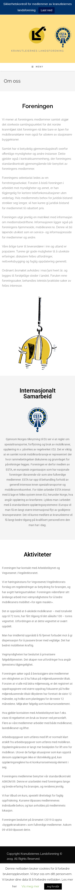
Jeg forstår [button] (53, 886)
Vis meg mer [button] (30, 886)
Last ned (46, 10)
